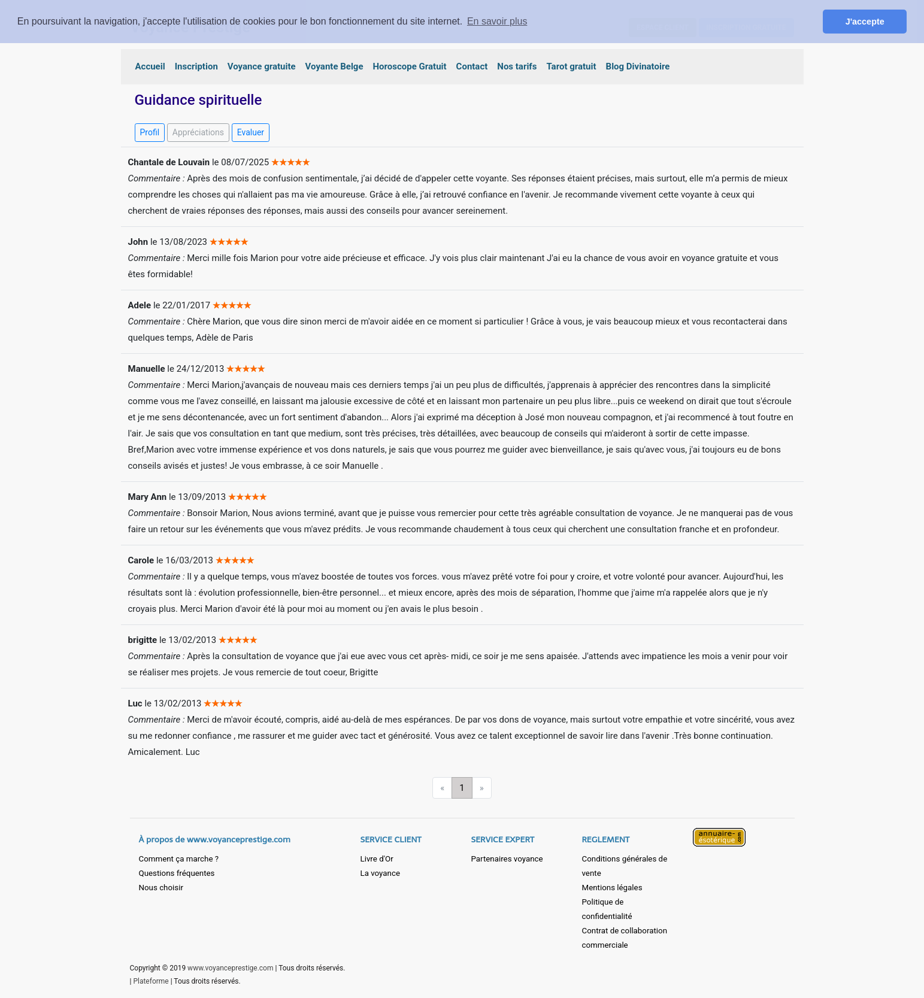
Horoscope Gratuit (410, 66)
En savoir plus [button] (497, 21)
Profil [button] (150, 132)
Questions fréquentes (177, 873)
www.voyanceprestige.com (230, 968)
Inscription (196, 66)
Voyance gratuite (262, 66)
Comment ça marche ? (179, 858)
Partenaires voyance (507, 858)
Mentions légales (612, 887)
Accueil (150, 66)
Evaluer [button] (250, 132)
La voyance (380, 873)
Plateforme (150, 981)
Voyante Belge (334, 66)
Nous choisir (161, 887)
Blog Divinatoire (638, 66)
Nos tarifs (517, 66)
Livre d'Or (376, 858)
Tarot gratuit (571, 66)
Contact (472, 66)
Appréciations (198, 132)
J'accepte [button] (865, 21)
